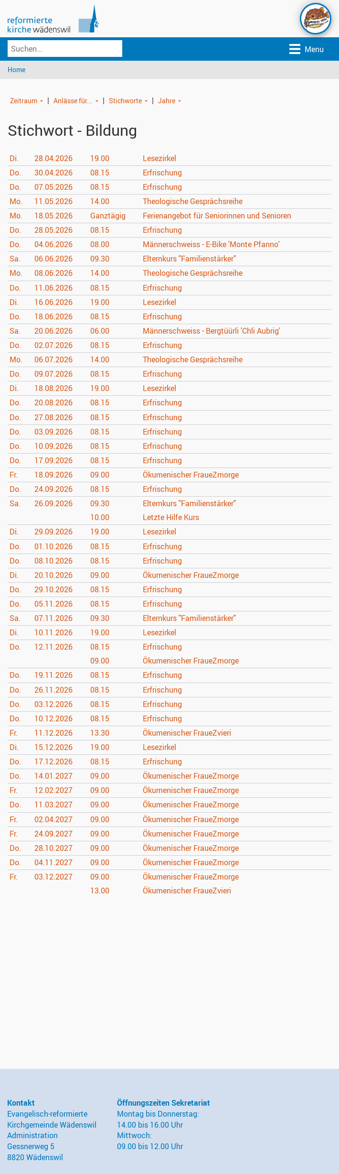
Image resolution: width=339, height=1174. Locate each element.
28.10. (53, 848)
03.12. (53, 704)
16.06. (53, 302)
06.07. (53, 359)
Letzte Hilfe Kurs (171, 517)
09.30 (99, 259)
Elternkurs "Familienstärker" (189, 259)
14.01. (53, 776)
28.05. (53, 230)
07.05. (53, 187)
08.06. (53, 273)
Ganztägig (108, 215)
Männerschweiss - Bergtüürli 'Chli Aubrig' (211, 331)
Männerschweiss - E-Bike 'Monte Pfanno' (211, 244)
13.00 (99, 890)
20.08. (53, 403)
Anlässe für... (73, 100)
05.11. (53, 603)
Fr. (14, 474)
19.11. (53, 675)
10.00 (99, 517)
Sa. (15, 259)
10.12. (53, 718)
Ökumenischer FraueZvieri (187, 733)
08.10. (53, 560)
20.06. (53, 331)
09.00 (99, 474)
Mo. (16, 201)
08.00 (99, 244)
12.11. (53, 647)
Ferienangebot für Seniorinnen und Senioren (217, 215)
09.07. (53, 374)
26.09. (53, 503)
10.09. (53, 446)
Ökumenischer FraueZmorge (191, 474)
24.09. (53, 489)
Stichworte (125, 100)
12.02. (53, 790)
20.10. (53, 575)
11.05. (53, 201)
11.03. (53, 805)
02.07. (53, 345)
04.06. (53, 244)
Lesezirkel (159, 158)
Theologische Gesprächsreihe (193, 201)
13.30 (99, 733)
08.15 (99, 172)
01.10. (53, 546)
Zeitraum (23, 100)
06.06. (53, 259)
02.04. (53, 819)
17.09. (53, 460)
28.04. (53, 158)
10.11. (53, 632)
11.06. (53, 288)
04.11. (53, 862)
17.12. (53, 761)
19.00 (99, 158)
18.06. (53, 316)
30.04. (53, 172)
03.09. (53, 431)
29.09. (53, 532)
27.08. (53, 417)
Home (16, 69)
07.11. (53, 618)
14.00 (99, 201)
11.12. (53, 733)
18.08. (53, 388)
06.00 (99, 331)
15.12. (53, 747)
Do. (15, 172)
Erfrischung (162, 172)
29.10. (53, 589)
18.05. (53, 215)
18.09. (53, 474)
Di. (14, 158)
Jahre (166, 100)
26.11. (53, 690)
